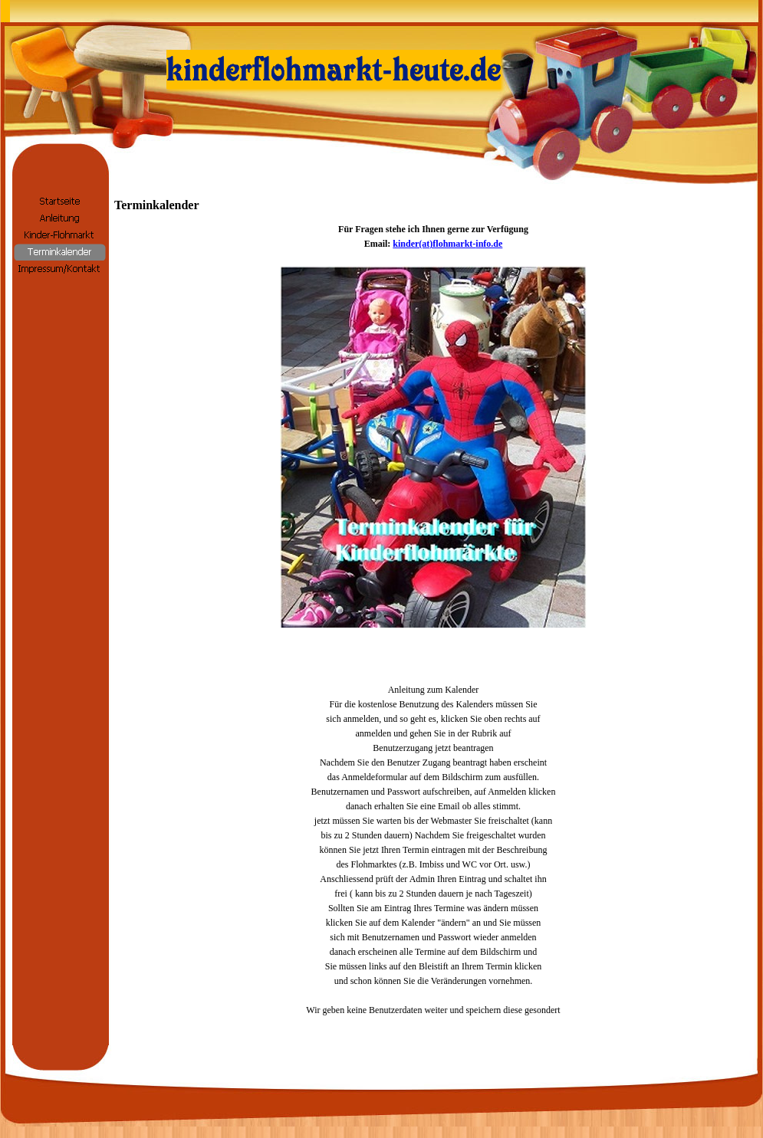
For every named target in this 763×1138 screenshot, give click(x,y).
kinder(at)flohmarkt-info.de (447, 243)
